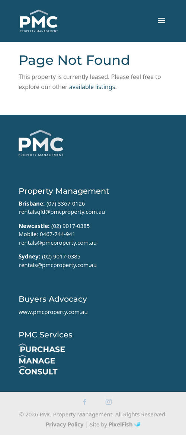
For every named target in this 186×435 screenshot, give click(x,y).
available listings (92, 87)
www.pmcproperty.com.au (53, 311)
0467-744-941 (57, 234)
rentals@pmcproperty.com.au (58, 242)
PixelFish (124, 424)
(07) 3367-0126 (65, 203)
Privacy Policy (65, 424)
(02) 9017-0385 (70, 225)
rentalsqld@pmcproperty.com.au (62, 211)
